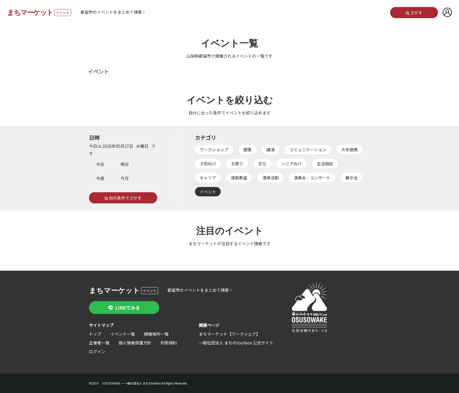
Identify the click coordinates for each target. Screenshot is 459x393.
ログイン (97, 351)
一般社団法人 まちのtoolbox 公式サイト (236, 343)
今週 (100, 178)
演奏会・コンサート (312, 178)
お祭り (237, 164)
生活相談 (325, 164)
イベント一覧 (122, 334)
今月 (125, 178)
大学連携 (349, 149)
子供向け (208, 164)
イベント (208, 192)
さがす (414, 13)
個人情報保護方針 (135, 343)
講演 (270, 149)
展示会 (351, 178)
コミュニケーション (308, 149)
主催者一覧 (99, 343)
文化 (262, 164)
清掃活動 (270, 178)
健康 (247, 149)
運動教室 (239, 178)
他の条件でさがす (123, 198)
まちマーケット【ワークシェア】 (229, 334)
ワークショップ (214, 149)
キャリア (208, 178)
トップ (95, 334)
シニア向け (291, 164)
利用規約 (168, 343)
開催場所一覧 (156, 334)
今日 (100, 164)
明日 (125, 164)
